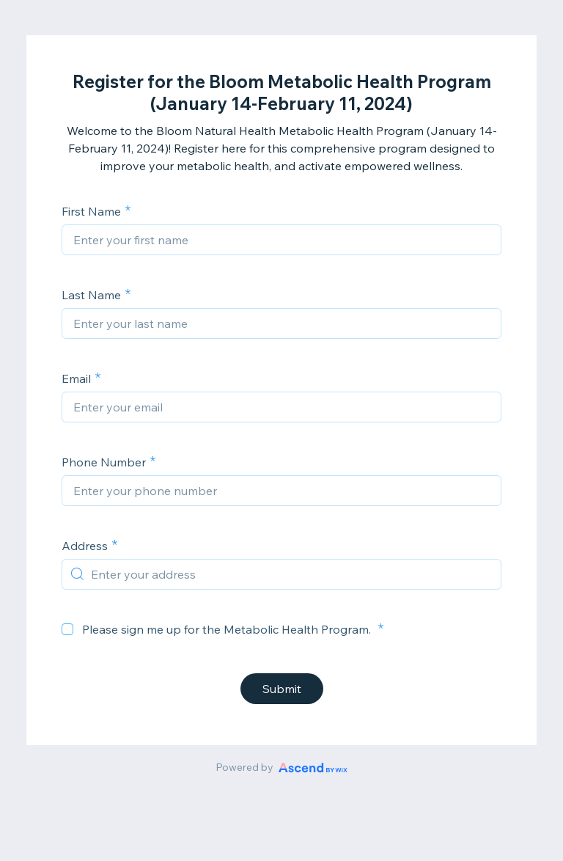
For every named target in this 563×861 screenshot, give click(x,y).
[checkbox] (67, 629)
